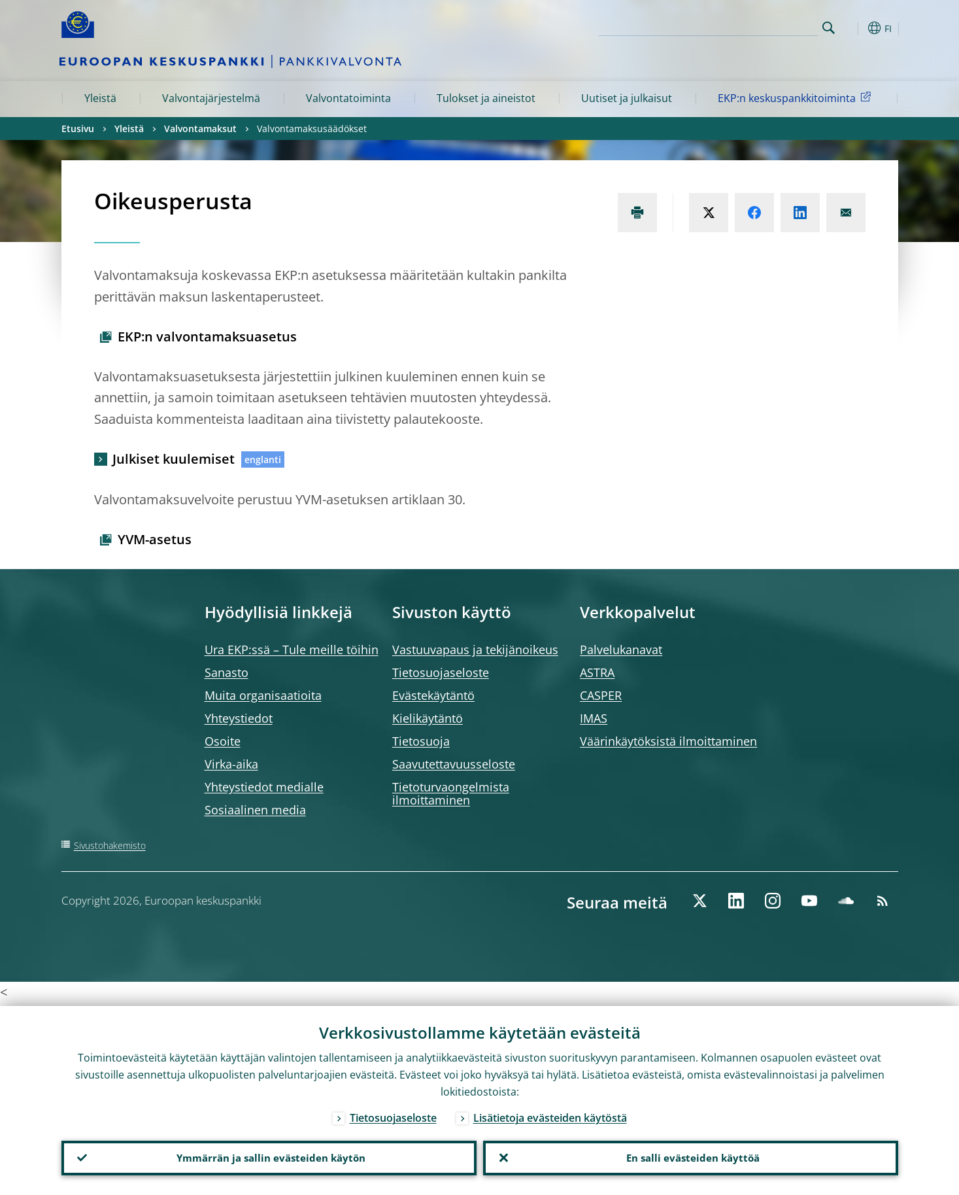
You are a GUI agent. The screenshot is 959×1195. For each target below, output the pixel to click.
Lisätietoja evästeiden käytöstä (550, 1114)
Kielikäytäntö (427, 718)
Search (828, 27)
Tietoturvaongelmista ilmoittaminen (450, 793)
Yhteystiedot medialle (264, 787)
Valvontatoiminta (348, 98)
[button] (852, 28)
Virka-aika (231, 764)
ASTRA (597, 672)
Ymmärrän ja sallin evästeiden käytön (269, 1156)
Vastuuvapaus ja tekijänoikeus (475, 649)
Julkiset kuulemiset (173, 459)
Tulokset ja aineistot (486, 98)
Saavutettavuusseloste (453, 764)
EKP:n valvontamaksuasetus (207, 336)
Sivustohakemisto (110, 845)
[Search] (752, 26)
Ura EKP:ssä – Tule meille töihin (292, 649)
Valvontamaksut (200, 128)
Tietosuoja (421, 741)
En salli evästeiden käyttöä (690, 1156)
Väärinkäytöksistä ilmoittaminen (668, 741)
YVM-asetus (155, 539)
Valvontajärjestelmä (211, 98)
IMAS (593, 718)
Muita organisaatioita (263, 695)
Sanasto (226, 672)
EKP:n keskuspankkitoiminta (796, 97)
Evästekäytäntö (433, 695)
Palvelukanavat (621, 649)
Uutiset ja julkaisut (626, 98)
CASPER (601, 695)
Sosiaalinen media (255, 810)
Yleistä (100, 98)
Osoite (223, 741)
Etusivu (77, 128)
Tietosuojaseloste (440, 672)
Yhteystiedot (239, 718)
